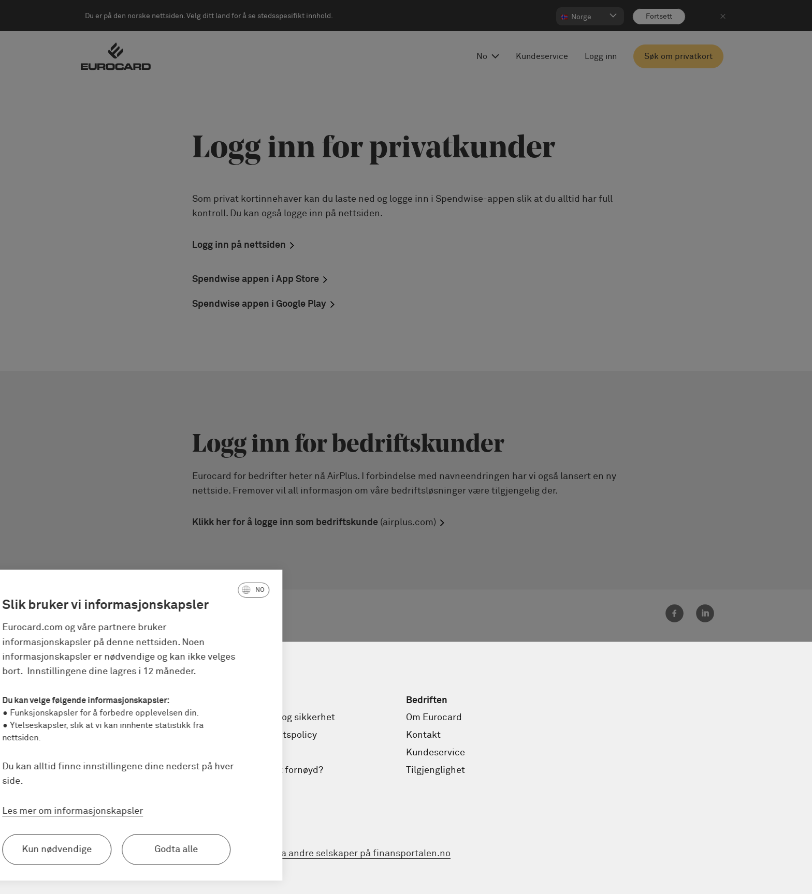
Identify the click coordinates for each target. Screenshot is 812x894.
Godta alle (111, 849)
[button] (188, 590)
